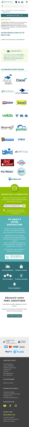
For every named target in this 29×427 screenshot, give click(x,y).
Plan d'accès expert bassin (10, 397)
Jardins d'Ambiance (8, 366)
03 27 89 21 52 (9, 415)
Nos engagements (8, 373)
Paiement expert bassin (9, 367)
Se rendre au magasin (14, 316)
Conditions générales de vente (11, 394)
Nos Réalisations (8, 375)
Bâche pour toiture (8, 383)
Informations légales (9, 392)
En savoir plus (6, 28)
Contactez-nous (7, 395)
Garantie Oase (7, 369)
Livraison (5, 371)
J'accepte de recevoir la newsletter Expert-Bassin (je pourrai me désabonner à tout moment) (15, 212)
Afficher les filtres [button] (14, 15)
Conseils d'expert (8, 364)
